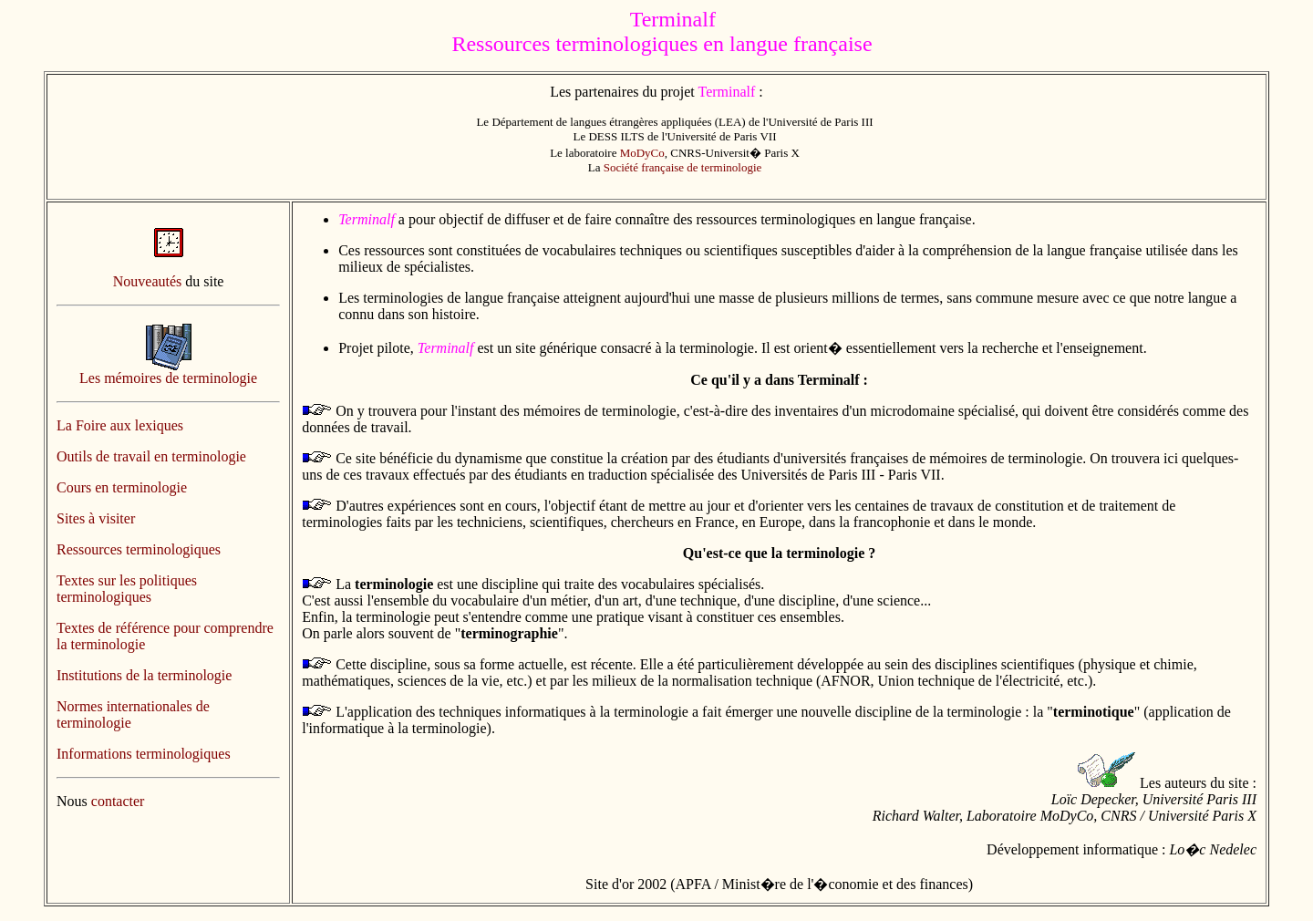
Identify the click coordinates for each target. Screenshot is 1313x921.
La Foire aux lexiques (120, 425)
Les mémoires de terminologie (168, 378)
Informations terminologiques (144, 753)
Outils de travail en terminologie (151, 456)
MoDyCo (642, 153)
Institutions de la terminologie (144, 675)
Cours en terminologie (122, 487)
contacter (118, 801)
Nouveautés (147, 281)
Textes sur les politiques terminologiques (127, 589)
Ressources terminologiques (139, 549)
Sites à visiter (96, 518)
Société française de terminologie (683, 167)
